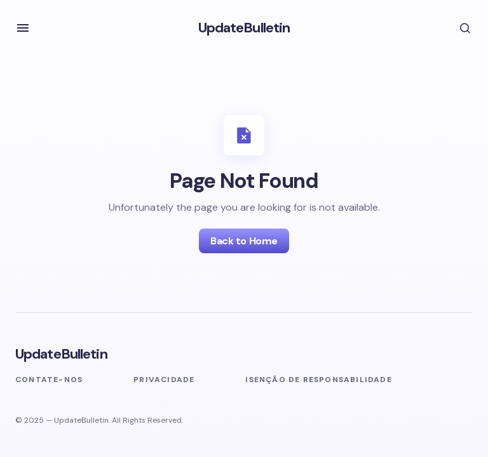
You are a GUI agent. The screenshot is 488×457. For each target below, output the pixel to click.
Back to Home (243, 241)
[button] (22, 28)
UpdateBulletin (244, 27)
